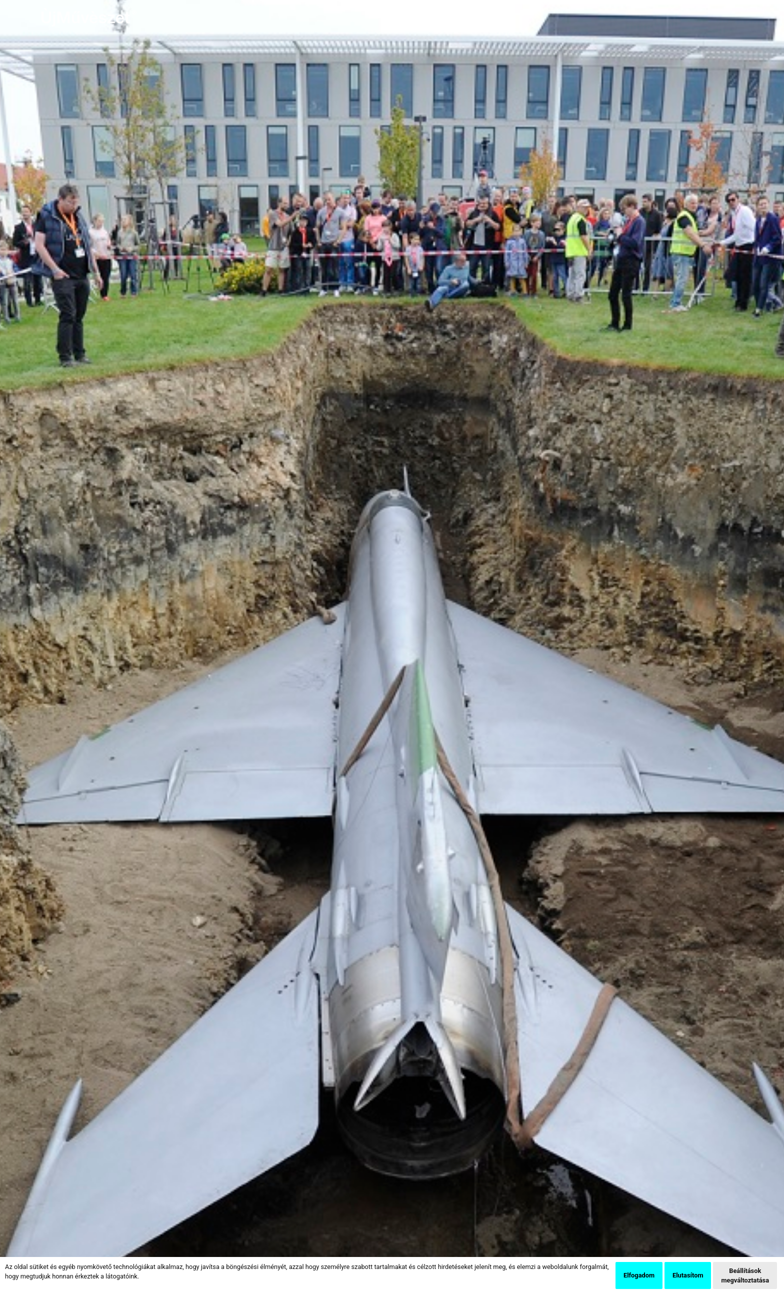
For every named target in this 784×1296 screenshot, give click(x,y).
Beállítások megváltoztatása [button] (745, 1275)
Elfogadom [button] (639, 1275)
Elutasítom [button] (687, 1275)
